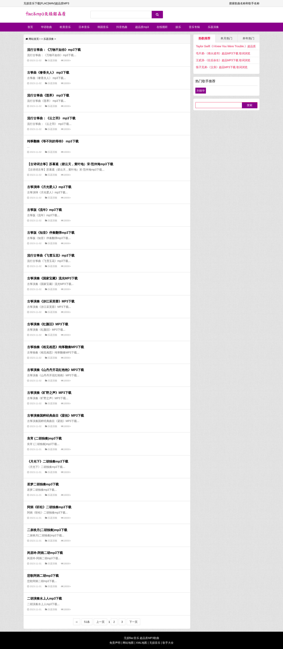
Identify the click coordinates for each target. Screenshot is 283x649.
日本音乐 (84, 27)
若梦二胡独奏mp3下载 (43, 484)
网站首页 (34, 38)
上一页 (100, 621)
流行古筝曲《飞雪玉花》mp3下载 (50, 255)
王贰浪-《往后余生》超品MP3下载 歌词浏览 (223, 60)
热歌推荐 (204, 38)
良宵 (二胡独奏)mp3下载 (44, 438)
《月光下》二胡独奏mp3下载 (47, 461)
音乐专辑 (194, 27)
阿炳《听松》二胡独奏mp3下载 (49, 507)
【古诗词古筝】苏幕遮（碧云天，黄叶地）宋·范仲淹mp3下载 (70, 164)
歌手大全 (168, 642)
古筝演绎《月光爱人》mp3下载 (49, 187)
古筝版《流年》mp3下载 (44, 209)
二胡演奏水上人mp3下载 (44, 598)
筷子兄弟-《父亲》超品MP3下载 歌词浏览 (221, 67)
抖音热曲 (121, 27)
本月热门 (226, 38)
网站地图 (128, 642)
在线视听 (162, 27)
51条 (87, 621)
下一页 (133, 621)
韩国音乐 (102, 27)
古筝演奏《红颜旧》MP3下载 (47, 324)
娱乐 (178, 27)
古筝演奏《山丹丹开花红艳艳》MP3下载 (55, 370)
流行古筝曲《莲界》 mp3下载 (48, 95)
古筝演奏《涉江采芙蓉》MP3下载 (50, 301)
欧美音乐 (65, 27)
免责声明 (114, 642)
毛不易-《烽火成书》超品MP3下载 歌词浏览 (223, 53)
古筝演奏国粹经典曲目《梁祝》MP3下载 (55, 415)
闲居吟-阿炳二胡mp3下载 (45, 552)
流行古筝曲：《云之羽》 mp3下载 (51, 118)
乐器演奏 (213, 27)
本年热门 (248, 38)
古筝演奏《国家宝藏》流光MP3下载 (52, 278)
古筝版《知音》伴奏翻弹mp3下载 (50, 232)
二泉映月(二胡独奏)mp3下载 (47, 530)
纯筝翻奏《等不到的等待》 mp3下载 (53, 141)
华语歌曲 (46, 27)
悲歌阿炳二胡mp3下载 (43, 575)
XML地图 (141, 642)
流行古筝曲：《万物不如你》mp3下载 (54, 49)
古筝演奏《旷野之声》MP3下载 (49, 392)
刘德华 (201, 90)
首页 (30, 27)
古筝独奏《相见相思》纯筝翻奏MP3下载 (55, 347)
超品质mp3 (142, 27)
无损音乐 (154, 642)
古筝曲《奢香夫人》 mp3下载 (48, 72)
